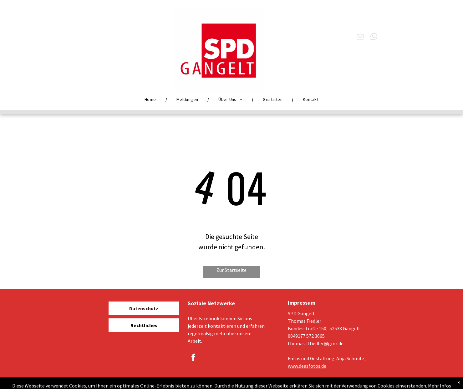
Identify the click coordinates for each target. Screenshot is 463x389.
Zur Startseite (231, 270)
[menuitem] (151, 99)
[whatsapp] (374, 37)
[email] (360, 37)
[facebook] (193, 358)
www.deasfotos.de (307, 366)
